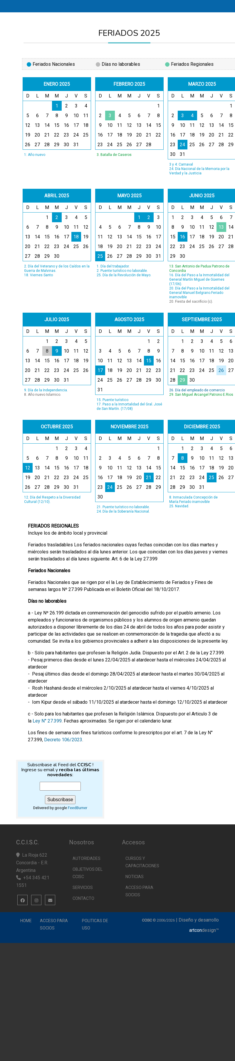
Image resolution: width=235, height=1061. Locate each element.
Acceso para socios (139, 891)
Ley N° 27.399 (47, 721)
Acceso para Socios (54, 924)
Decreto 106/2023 (63, 739)
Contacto (83, 898)
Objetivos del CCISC (88, 873)
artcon (195, 930)
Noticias (134, 876)
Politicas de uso (95, 924)
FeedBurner (77, 808)
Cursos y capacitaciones (142, 862)
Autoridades (86, 858)
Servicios (83, 887)
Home (26, 920)
